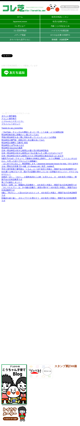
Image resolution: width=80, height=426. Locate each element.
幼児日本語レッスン (60, 17)
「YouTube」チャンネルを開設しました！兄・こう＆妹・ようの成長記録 (32, 132)
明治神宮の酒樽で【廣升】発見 (14, 143)
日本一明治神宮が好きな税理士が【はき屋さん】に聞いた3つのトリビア (32, 153)
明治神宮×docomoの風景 (11, 148)
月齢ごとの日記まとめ (60, 26)
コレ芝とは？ (20, 26)
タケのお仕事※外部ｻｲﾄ (60, 35)
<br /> (40, 94)
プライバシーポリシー (10, 124)
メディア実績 (20, 35)
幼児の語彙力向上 (60, 21)
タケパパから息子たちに (20, 39)
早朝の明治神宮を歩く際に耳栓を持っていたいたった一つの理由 (28, 137)
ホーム (20, 17)
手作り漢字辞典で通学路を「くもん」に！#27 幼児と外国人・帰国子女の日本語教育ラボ (39, 169)
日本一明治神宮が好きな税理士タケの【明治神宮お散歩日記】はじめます (32, 156)
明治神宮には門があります (12, 145)
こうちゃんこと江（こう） (12, 121)
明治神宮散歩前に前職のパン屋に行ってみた (20, 135)
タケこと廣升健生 (9, 116)
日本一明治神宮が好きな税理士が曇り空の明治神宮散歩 (25, 150)
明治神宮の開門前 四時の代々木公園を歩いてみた (23, 140)
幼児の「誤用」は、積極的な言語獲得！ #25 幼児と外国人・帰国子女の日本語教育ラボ (39, 185)
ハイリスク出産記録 (60, 30)
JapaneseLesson (20, 21)
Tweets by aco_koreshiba (12, 128)
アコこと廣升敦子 (9, 118)
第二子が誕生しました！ (11, 182)
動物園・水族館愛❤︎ (60, 39)
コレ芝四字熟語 (20, 30)
